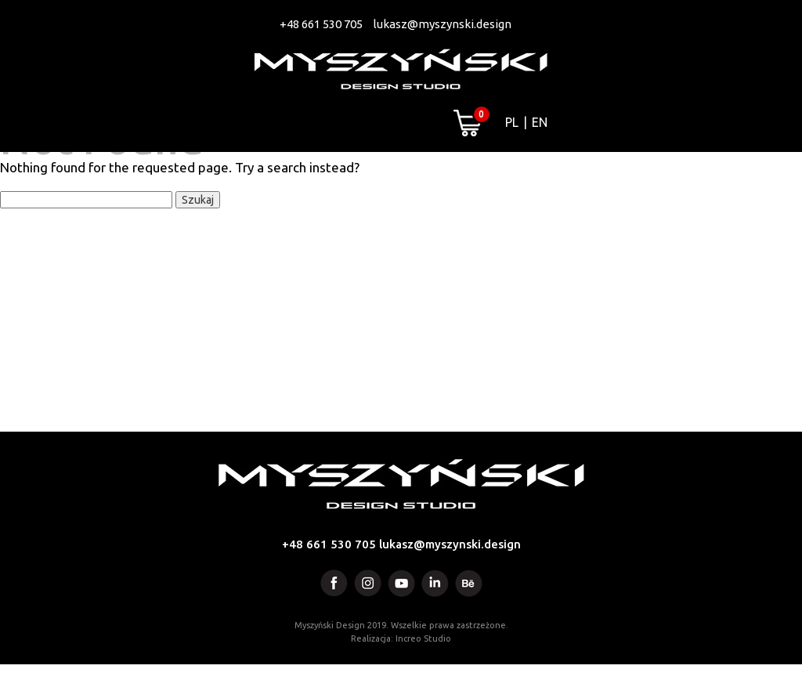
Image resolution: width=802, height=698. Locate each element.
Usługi (177, 173)
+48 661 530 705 (321, 24)
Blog (632, 173)
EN (539, 122)
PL (511, 122)
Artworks (272, 173)
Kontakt (716, 173)
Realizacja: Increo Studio (401, 672)
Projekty (86, 173)
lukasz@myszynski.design (442, 24)
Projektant (385, 173)
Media (483, 173)
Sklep (559, 173)
